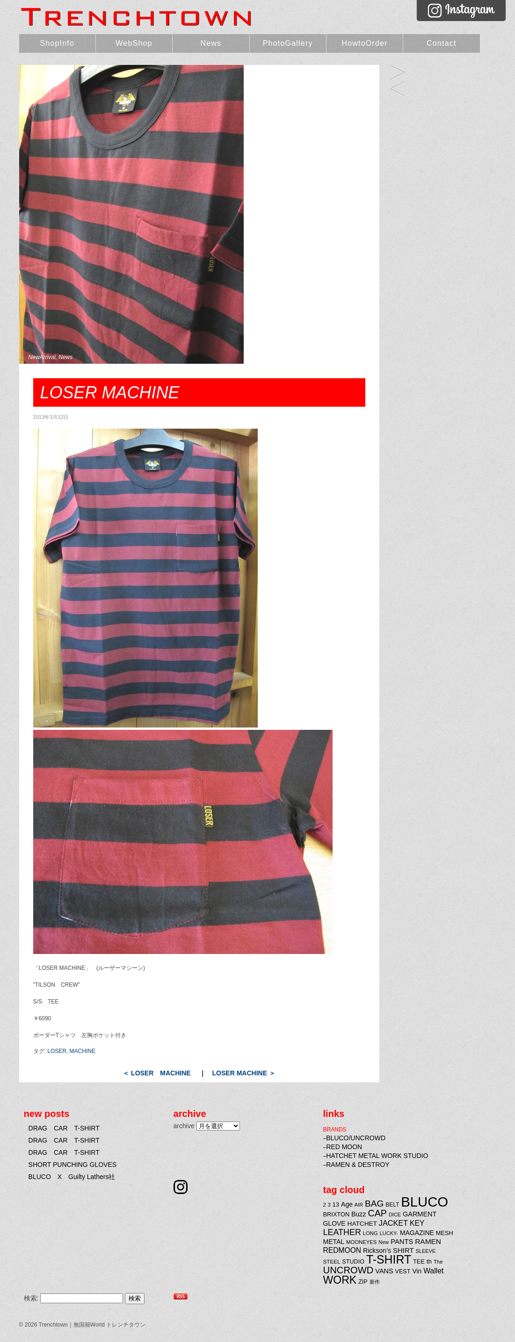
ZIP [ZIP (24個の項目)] (363, 1281)
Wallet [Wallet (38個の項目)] (433, 1271)
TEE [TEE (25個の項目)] (419, 1261)
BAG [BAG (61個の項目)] (374, 1203)
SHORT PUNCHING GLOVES (73, 1164)
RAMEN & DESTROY (357, 1164)
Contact (442, 43)
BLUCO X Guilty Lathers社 (72, 1176)
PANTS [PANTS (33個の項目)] (402, 1241)
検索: (31, 1298)
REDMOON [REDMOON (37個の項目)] (342, 1250)
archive (184, 1126)
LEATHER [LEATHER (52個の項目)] (342, 1232)
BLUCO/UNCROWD (355, 1138)
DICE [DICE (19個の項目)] (395, 1214)
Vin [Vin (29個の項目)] (416, 1271)
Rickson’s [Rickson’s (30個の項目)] (377, 1250)
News (210, 43)
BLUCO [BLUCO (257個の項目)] (424, 1201)
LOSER (56, 1051)
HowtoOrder (364, 43)
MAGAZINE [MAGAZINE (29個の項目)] (417, 1232)
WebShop (134, 43)
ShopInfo (57, 43)
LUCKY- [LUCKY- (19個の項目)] (389, 1233)
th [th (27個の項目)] (429, 1261)
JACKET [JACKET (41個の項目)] (393, 1223)
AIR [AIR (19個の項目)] (359, 1205)
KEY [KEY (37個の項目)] (417, 1223)
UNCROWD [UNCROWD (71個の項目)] (348, 1270)
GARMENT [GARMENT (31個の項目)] (419, 1214)
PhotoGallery (288, 43)
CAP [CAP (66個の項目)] (377, 1213)
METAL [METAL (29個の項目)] (334, 1241)
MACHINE (82, 1051)
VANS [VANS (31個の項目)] (384, 1271)
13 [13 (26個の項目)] (336, 1204)
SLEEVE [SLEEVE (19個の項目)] (426, 1251)
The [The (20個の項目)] (438, 1261)
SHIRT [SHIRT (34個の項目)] (403, 1250)
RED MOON (344, 1147)
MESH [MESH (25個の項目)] (444, 1232)
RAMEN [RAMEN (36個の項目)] (428, 1241)
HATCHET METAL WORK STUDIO (377, 1155)
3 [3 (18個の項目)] (329, 1205)
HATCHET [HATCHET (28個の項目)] (362, 1223)
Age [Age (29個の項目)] (347, 1204)
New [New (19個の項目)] (383, 1242)
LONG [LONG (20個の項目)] (370, 1233)
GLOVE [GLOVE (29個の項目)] (334, 1223)
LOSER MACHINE (397, 73)
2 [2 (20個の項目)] (324, 1205)
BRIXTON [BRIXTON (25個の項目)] (336, 1214)
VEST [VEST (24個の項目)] (403, 1271)
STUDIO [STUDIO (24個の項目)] (353, 1261)
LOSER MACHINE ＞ (244, 1073)
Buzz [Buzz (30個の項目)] (358, 1214)
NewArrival (42, 357)
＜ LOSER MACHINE (156, 1073)
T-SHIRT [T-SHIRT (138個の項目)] (388, 1259)
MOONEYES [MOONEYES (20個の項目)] (361, 1242)
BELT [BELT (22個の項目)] (392, 1204)
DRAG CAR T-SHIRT (64, 1128)
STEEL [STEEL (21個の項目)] (332, 1261)
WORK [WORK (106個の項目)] (340, 1280)
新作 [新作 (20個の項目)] (375, 1282)
